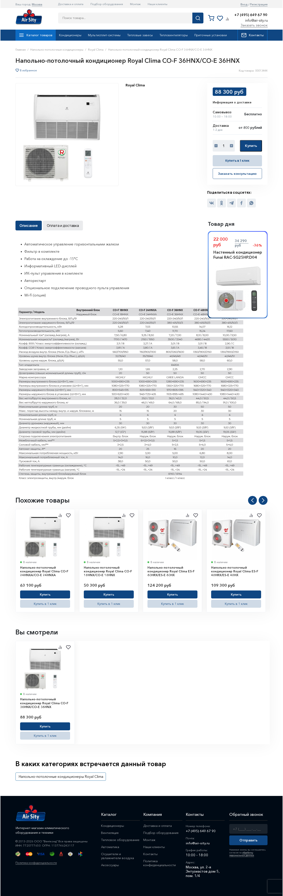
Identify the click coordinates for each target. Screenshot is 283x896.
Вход (244, 4)
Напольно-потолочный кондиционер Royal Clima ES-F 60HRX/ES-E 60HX (171, 571)
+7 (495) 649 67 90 (250, 15)
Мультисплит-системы (104, 35)
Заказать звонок (254, 25)
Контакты (252, 35)
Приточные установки (210, 35)
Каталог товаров (35, 35)
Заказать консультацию (237, 173)
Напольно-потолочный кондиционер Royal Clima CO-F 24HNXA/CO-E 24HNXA (44, 571)
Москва (37, 4)
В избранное (28, 70)
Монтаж (135, 4)
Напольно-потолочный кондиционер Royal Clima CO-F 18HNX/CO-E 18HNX (108, 571)
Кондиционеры (70, 35)
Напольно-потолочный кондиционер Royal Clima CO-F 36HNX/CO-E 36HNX (44, 702)
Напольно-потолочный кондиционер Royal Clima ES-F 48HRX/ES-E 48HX (234, 571)
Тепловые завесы (140, 35)
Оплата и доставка (63, 225)
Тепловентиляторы (173, 35)
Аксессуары (110, 866)
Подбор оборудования (106, 4)
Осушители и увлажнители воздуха (117, 857)
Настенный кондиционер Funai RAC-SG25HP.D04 (237, 254)
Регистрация (259, 4)
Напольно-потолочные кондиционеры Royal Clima (61, 776)
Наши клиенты (157, 4)
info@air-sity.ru (256, 20)
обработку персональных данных (241, 853)
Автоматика (110, 847)
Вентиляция (110, 833)
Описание (28, 225)
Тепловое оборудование (120, 840)
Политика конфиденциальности (37, 862)
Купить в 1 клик (237, 160)
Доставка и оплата (70, 4)
